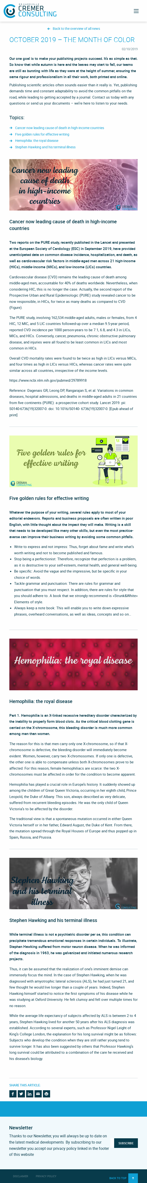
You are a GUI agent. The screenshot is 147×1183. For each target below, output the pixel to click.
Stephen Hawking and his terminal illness (45, 147)
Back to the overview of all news (76, 29)
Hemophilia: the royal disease (36, 141)
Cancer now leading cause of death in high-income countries (59, 128)
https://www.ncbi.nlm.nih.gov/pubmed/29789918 (48, 380)
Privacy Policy (46, 1176)
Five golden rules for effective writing (42, 134)
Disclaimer (20, 1176)
